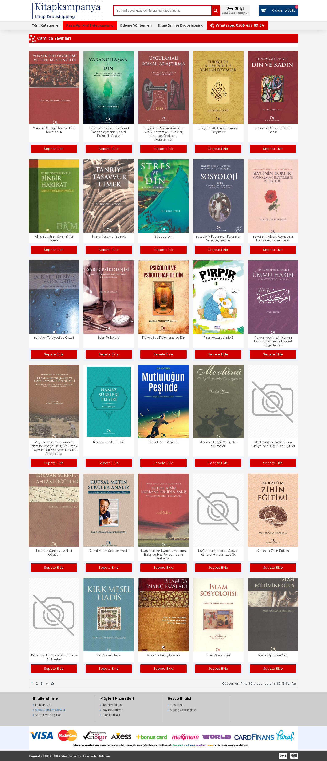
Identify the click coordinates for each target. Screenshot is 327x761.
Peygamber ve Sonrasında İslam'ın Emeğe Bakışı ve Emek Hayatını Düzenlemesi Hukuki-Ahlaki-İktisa (54, 448)
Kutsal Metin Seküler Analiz (109, 551)
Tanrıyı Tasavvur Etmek (109, 236)
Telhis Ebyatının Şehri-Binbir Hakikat (54, 238)
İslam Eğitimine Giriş (273, 655)
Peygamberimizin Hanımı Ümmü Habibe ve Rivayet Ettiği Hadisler (273, 341)
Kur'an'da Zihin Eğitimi (273, 551)
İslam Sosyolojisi (218, 655)
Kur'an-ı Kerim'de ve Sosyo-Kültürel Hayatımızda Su (218, 552)
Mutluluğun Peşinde (163, 442)
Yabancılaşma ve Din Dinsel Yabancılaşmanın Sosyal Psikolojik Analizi (109, 132)
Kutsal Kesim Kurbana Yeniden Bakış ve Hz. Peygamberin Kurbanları (163, 554)
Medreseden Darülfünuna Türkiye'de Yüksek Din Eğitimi (273, 444)
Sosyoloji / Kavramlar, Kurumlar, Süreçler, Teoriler (218, 238)
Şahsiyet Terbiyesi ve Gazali (54, 337)
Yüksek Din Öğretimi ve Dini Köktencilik (54, 130)
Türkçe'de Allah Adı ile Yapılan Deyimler (218, 130)
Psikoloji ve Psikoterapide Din (163, 337)
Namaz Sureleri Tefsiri (109, 442)
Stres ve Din (163, 236)
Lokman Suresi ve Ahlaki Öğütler (54, 552)
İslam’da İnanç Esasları (163, 655)
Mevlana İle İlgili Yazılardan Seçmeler (218, 444)
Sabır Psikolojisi (109, 337)
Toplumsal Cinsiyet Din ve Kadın (273, 130)
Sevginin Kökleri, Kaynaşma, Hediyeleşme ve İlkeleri (273, 238)
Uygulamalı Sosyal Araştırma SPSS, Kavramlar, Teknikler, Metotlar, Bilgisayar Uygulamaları (163, 134)
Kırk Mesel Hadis (108, 655)
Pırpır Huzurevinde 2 (218, 337)
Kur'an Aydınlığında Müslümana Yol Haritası (54, 657)
